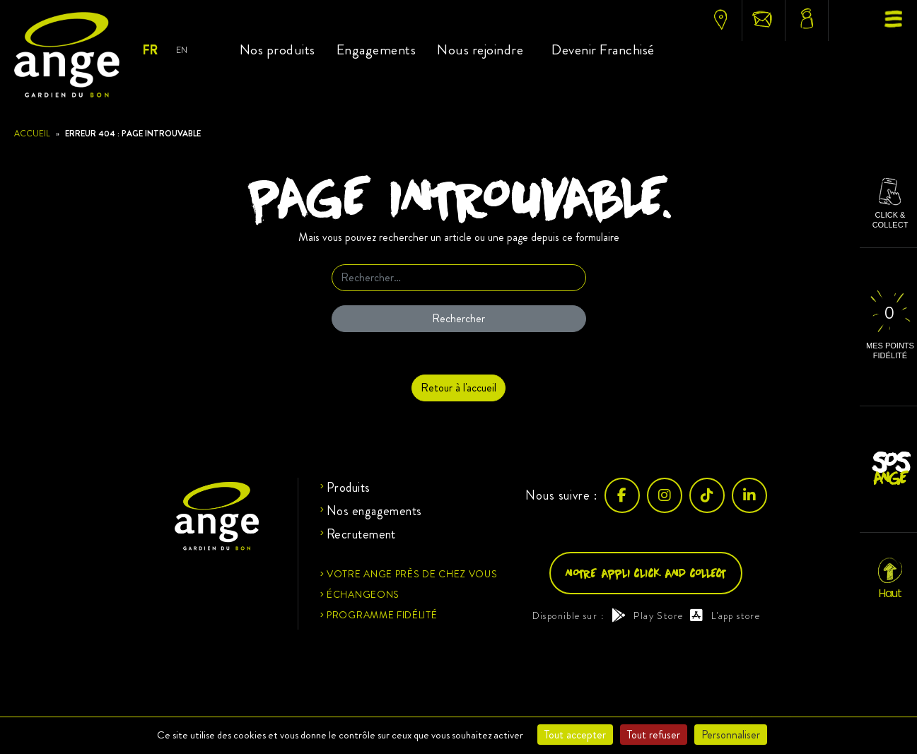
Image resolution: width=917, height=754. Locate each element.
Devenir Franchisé (603, 50)
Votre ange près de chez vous (412, 574)
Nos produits (277, 50)
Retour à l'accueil (458, 387)
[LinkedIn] (749, 495)
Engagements (376, 50)
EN (181, 50)
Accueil (32, 133)
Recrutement (361, 534)
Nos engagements (374, 511)
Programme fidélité (382, 615)
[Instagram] (664, 495)
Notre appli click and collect (646, 572)
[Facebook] (622, 495)
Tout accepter (575, 734)
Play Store (647, 615)
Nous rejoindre (480, 50)
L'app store (725, 615)
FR (149, 50)
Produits (348, 487)
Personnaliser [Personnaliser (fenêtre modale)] (730, 734)
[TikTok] (707, 495)
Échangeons (363, 594)
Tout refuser (653, 734)
